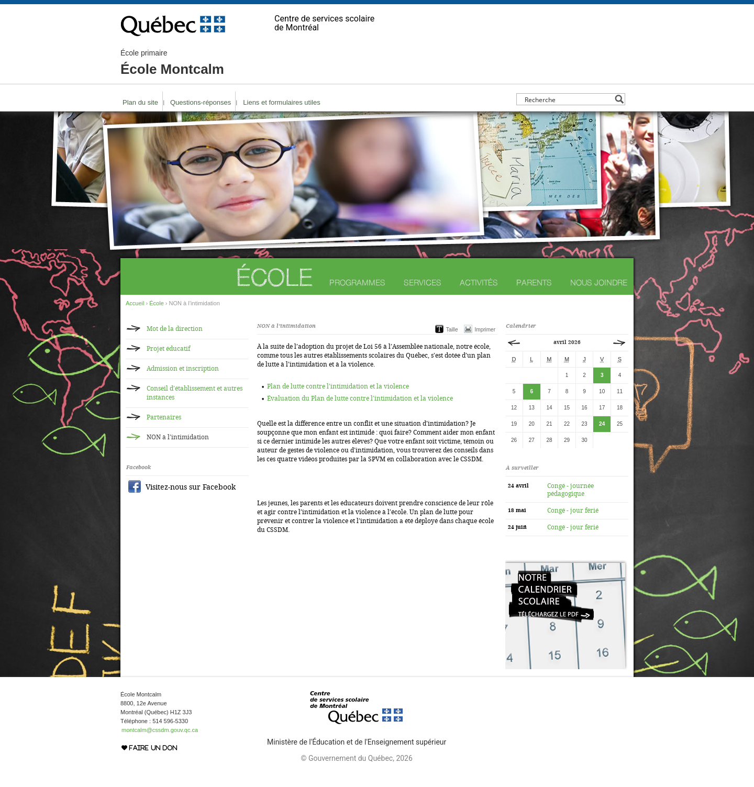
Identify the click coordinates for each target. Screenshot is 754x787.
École (274, 277)
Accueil (135, 303)
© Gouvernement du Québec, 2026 (356, 758)
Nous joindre (598, 282)
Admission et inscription (183, 368)
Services (422, 282)
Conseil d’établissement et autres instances (194, 393)
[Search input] (568, 99)
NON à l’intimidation (178, 437)
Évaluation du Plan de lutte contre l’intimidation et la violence (360, 398)
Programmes (357, 282)
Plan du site (140, 102)
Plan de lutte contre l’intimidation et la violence (338, 386)
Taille (452, 329)
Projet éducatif (168, 348)
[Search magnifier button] (619, 99)
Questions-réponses (200, 102)
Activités (479, 282)
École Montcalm (172, 63)
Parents (534, 282)
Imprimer (485, 329)
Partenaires (164, 417)
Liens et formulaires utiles (281, 102)
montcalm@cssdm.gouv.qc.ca (159, 730)
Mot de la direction (175, 328)
